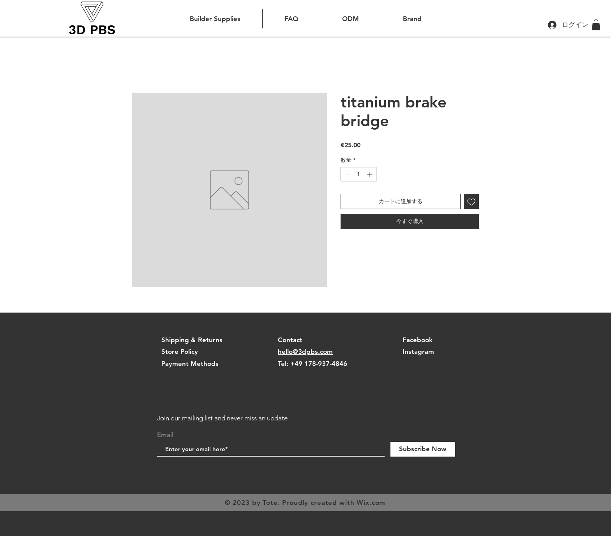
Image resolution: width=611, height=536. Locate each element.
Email (165, 435)
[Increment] (370, 174)
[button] (596, 24)
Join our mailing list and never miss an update (222, 418)
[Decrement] (346, 174)
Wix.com (371, 502)
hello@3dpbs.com (305, 351)
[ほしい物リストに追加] (471, 201)
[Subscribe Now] (422, 449)
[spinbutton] (358, 174)
